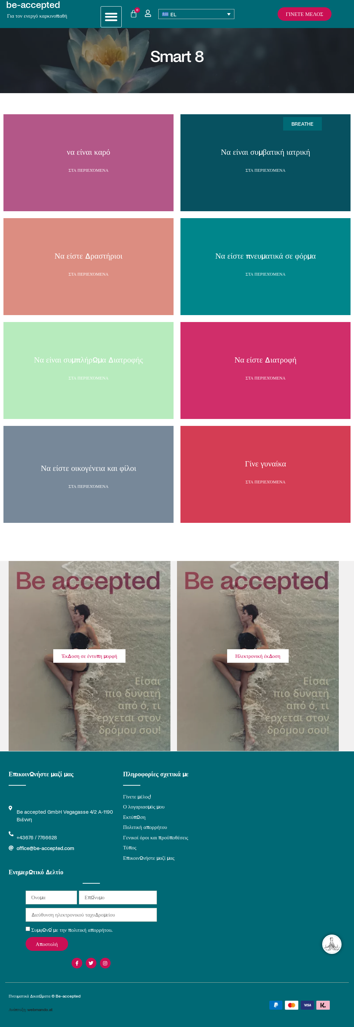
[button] (111, 16)
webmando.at (40, 1009)
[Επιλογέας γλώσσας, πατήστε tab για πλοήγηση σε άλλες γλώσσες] (196, 14)
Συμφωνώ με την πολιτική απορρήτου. (72, 930)
